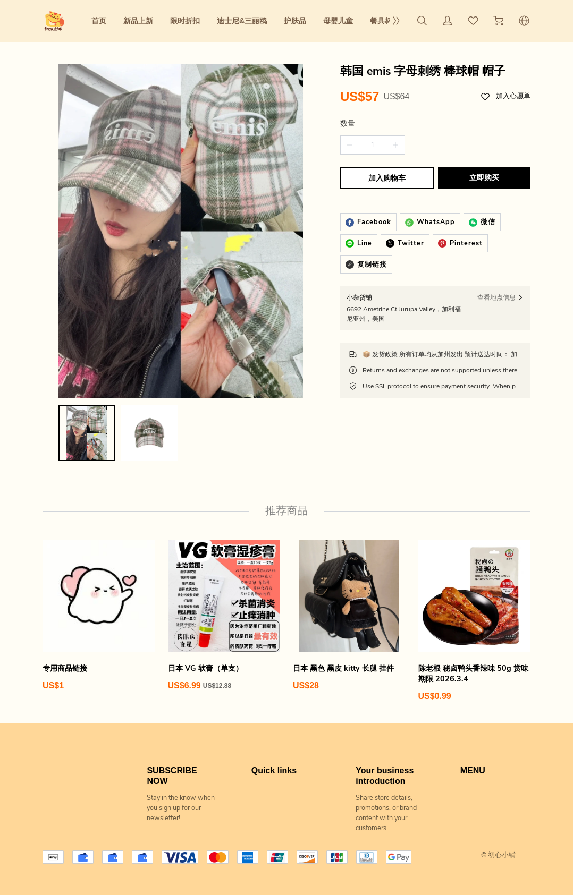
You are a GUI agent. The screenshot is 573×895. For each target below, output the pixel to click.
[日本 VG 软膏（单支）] (224, 607)
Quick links (274, 761)
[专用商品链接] (99, 607)
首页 (98, 20)
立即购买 (485, 178)
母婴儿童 (338, 20)
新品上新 (138, 20)
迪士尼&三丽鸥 (242, 20)
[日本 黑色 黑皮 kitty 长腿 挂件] (349, 607)
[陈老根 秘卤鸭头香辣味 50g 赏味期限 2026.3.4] (474, 612)
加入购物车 (386, 178)
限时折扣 (185, 20)
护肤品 (295, 20)
